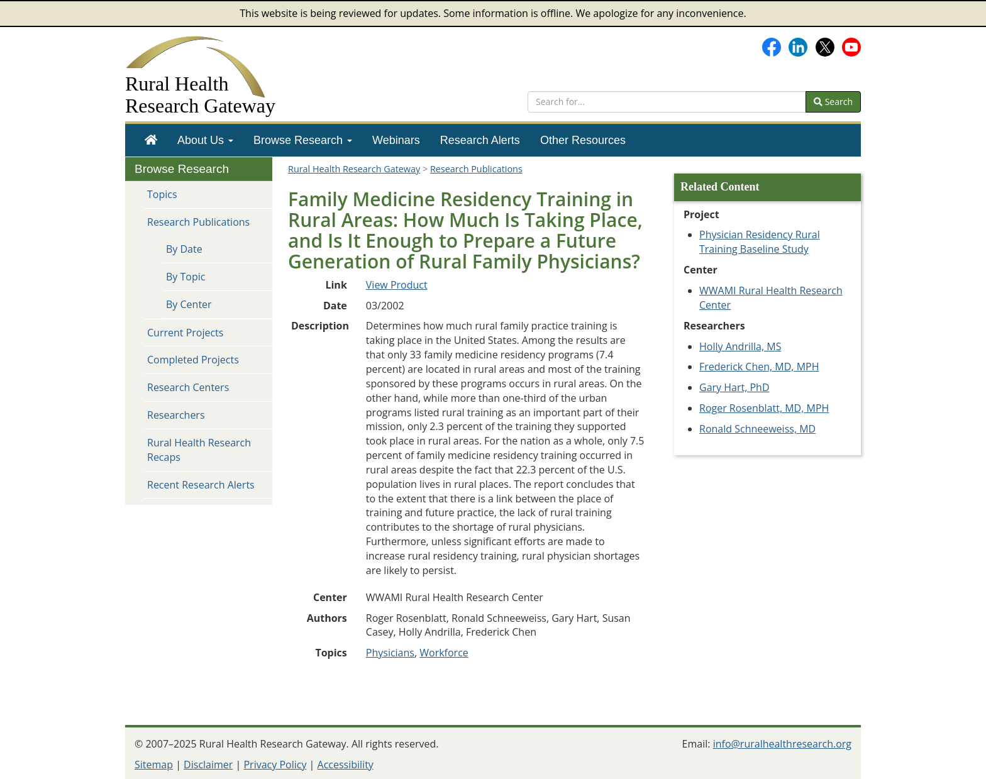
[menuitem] (151, 140)
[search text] (667, 102)
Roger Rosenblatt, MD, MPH (764, 408)
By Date (184, 249)
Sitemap (154, 764)
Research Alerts (480, 140)
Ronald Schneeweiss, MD (757, 429)
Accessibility (346, 764)
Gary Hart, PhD (734, 387)
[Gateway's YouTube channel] (851, 46)
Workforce (443, 653)
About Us (205, 140)
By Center (189, 304)
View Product (397, 285)
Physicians (390, 653)
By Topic (185, 277)
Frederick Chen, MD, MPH (759, 366)
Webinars (396, 140)
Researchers (176, 415)
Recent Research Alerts (201, 485)
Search (833, 102)
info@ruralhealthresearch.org (782, 744)
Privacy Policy (274, 764)
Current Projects (185, 333)
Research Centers (188, 387)
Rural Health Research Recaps (199, 450)
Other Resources (583, 140)
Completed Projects (193, 360)
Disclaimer (208, 764)
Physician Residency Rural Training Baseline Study (759, 242)
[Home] (151, 140)
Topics (162, 194)
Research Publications (198, 222)
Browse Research (302, 140)
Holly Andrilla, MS (740, 346)
